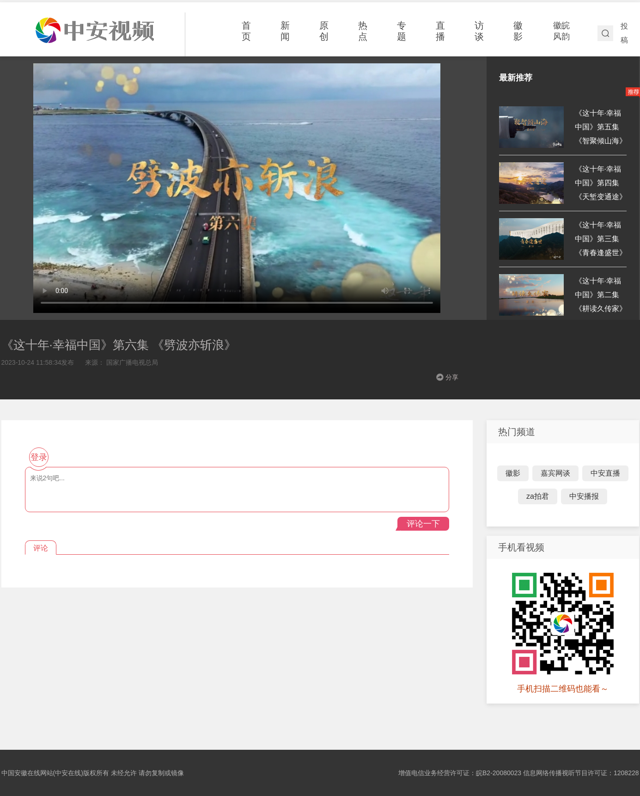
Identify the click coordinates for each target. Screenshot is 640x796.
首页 (246, 31)
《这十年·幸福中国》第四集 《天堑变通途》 (601, 183)
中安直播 (605, 473)
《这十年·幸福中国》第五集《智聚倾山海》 (601, 127)
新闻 (285, 31)
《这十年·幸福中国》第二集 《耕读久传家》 (601, 294)
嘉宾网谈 (555, 473)
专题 (401, 31)
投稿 (624, 33)
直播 (440, 31)
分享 (451, 377)
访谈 (479, 31)
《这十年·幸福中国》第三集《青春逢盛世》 (601, 239)
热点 (362, 31)
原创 (324, 31)
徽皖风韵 (561, 31)
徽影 (518, 31)
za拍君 (537, 496)
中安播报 (584, 496)
